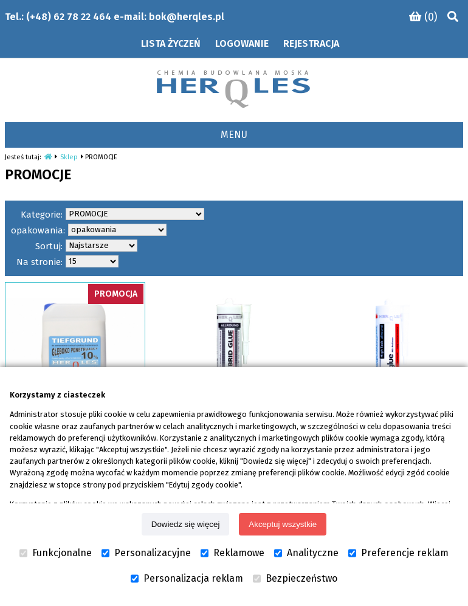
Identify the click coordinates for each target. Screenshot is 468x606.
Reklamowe (232, 553)
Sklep (69, 157)
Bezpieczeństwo (295, 579)
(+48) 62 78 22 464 (68, 16)
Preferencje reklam (398, 553)
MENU (234, 134)
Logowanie (242, 43)
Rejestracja (311, 43)
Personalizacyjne (146, 553)
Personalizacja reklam (187, 579)
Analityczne (306, 553)
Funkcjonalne (55, 553)
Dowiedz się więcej (185, 524)
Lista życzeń (171, 43)
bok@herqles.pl (186, 16)
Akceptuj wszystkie (283, 524)
